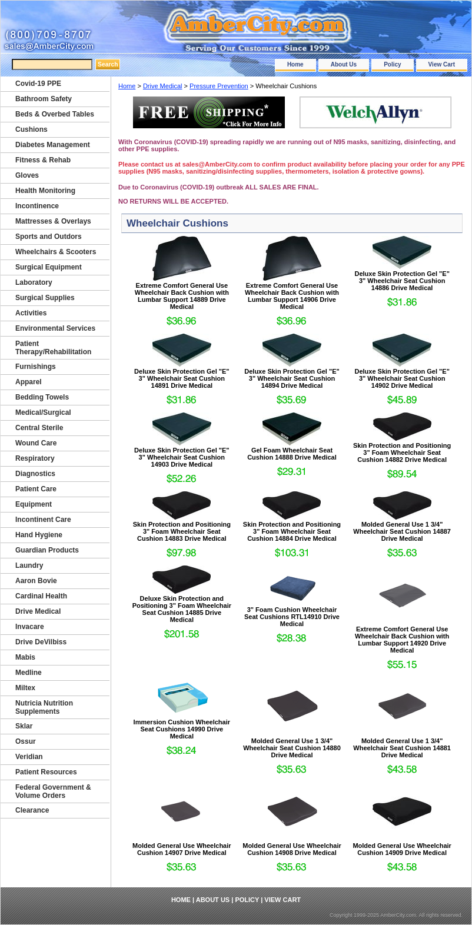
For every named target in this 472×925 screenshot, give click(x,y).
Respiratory (35, 458)
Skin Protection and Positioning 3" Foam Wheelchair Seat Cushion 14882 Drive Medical (402, 452)
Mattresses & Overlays (53, 221)
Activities (30, 313)
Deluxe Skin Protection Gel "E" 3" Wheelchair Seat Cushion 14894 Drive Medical (291, 378)
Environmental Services (55, 328)
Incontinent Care (43, 519)
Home (295, 64)
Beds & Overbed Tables (54, 114)
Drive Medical (162, 85)
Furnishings (35, 366)
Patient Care (35, 489)
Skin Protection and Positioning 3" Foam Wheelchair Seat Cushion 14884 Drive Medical (292, 531)
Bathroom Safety (43, 99)
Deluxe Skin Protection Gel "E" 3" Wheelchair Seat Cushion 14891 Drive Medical (181, 378)
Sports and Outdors (48, 236)
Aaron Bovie (36, 581)
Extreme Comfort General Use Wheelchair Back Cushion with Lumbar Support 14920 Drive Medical (402, 639)
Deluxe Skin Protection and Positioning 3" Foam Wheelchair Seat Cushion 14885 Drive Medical (181, 609)
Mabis (25, 657)
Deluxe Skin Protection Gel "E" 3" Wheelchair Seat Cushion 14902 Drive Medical (401, 378)
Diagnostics (35, 474)
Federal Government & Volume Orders (53, 791)
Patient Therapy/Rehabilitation (53, 348)
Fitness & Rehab (43, 160)
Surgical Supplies (45, 298)
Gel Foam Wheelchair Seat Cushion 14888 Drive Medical (292, 454)
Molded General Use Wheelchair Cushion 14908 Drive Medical (291, 849)
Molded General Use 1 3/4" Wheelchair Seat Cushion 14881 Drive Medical (402, 747)
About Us (344, 64)
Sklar (23, 726)
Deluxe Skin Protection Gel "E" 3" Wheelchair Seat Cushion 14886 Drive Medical (401, 280)
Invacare (29, 627)
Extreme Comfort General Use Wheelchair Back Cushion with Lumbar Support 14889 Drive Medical (182, 296)
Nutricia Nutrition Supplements (44, 707)
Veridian (29, 757)
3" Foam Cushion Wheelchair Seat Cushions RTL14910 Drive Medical (292, 616)
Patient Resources (46, 772)
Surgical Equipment (48, 267)
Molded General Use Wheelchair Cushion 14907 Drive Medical (181, 849)
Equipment (33, 504)
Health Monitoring (45, 191)
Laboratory (33, 282)
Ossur (25, 741)
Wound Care (35, 443)
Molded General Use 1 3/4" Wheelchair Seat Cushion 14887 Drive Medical (402, 531)
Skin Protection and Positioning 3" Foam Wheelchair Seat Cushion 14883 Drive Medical (182, 531)
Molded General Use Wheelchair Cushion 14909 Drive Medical (402, 849)
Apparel (28, 382)
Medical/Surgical (43, 412)
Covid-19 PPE (38, 83)
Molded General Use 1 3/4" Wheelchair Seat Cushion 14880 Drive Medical (292, 747)
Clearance (32, 810)
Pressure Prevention (219, 85)
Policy (392, 64)
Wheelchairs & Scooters (55, 252)
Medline (28, 672)
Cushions (31, 129)
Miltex (25, 688)
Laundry (29, 565)
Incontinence (37, 206)
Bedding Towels (42, 397)
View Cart (441, 64)
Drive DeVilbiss (41, 642)
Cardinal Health (41, 596)
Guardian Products (47, 550)
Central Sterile (39, 428)
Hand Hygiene (38, 535)
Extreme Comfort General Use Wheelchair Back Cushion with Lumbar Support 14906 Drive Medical (292, 296)
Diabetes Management (52, 145)
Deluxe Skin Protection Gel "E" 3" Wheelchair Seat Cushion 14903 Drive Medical (181, 457)
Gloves (27, 175)
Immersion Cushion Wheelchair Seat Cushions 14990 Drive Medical (182, 729)
